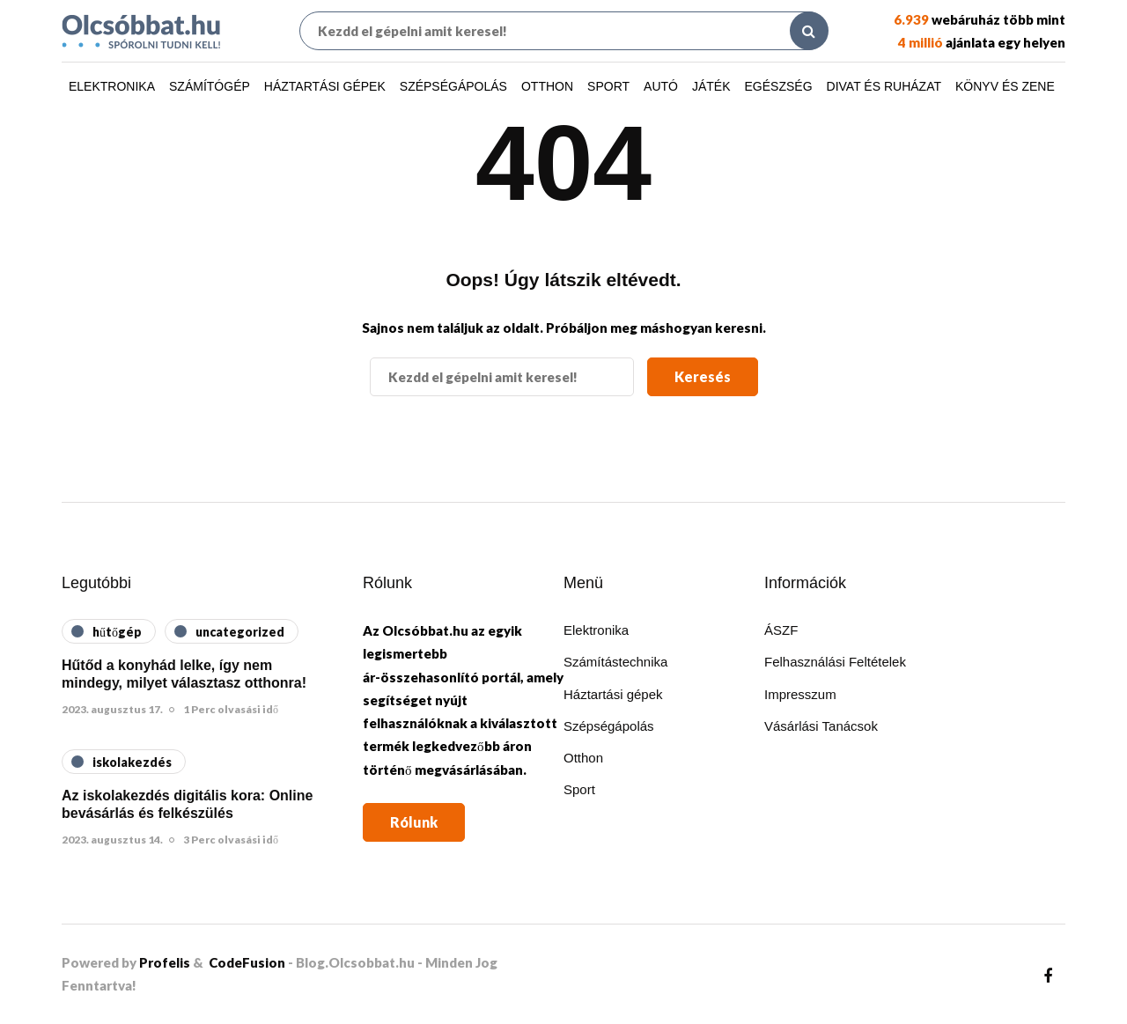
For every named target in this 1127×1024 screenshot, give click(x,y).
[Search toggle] (809, 30)
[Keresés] (563, 30)
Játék (711, 86)
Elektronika (112, 86)
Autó (661, 86)
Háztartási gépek (325, 86)
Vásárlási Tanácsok (821, 725)
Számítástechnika (615, 661)
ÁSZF (781, 630)
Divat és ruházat (884, 86)
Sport (608, 86)
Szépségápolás (453, 86)
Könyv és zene (1005, 86)
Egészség (779, 86)
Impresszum (800, 694)
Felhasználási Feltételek (835, 661)
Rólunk (414, 822)
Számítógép (209, 86)
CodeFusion (247, 962)
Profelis (164, 962)
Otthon (547, 86)
